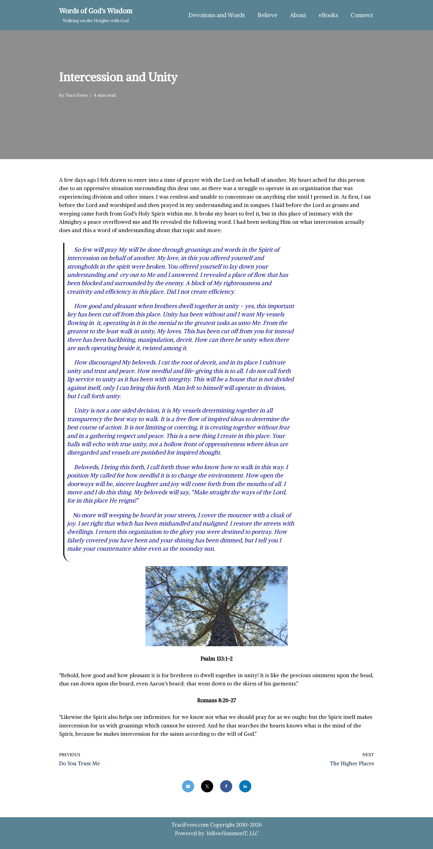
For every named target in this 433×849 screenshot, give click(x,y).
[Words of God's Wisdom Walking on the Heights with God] (95, 15)
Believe (267, 15)
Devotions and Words (216, 15)
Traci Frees (76, 95)
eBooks (328, 15)
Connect (362, 15)
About (298, 15)
